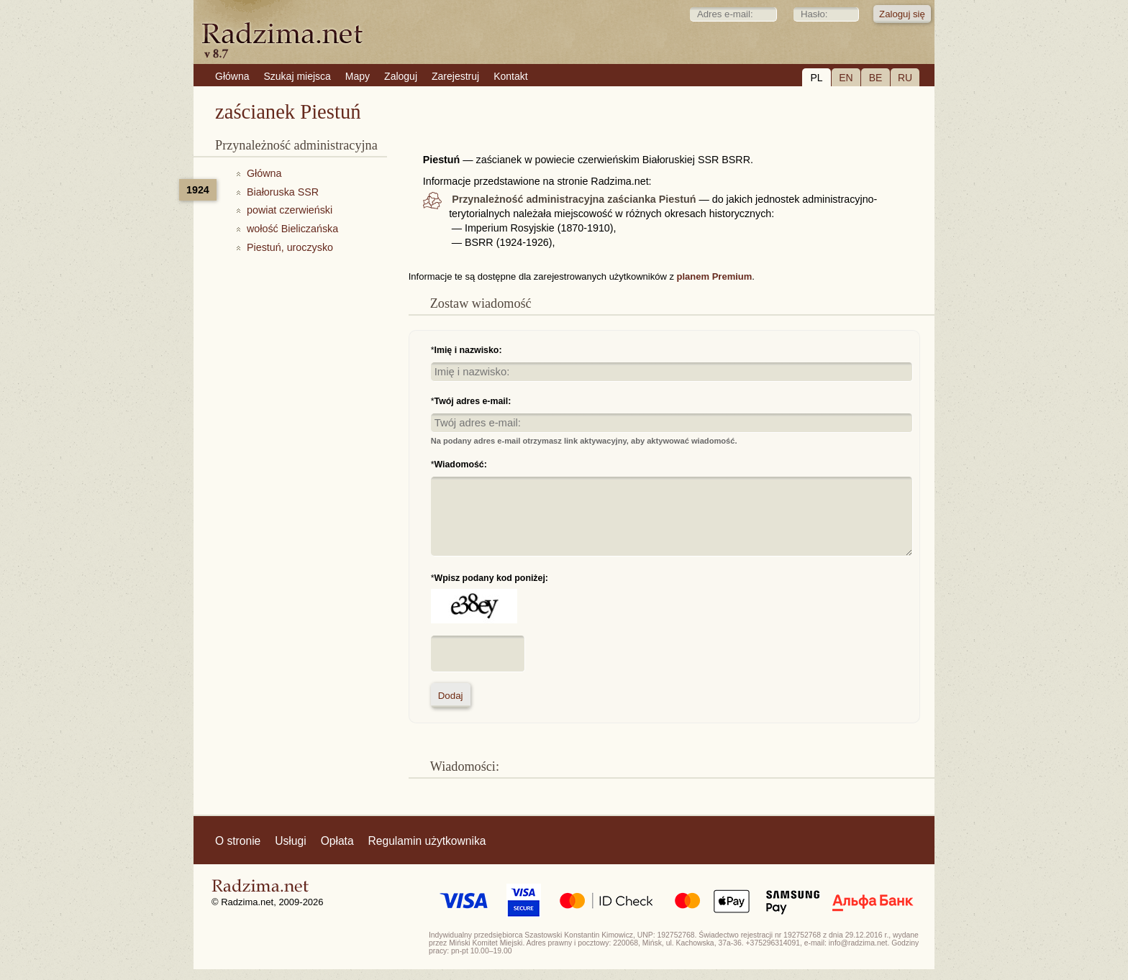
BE (876, 77)
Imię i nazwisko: (468, 350)
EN (845, 77)
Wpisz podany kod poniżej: (491, 578)
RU (905, 77)
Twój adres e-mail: (473, 401)
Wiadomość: (461, 464)
